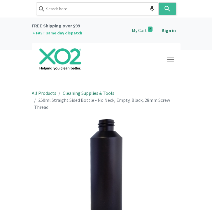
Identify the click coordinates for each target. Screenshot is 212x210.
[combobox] (97, 8)
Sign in (169, 30)
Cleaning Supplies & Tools (88, 93)
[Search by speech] (152, 9)
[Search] (167, 8)
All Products (44, 93)
